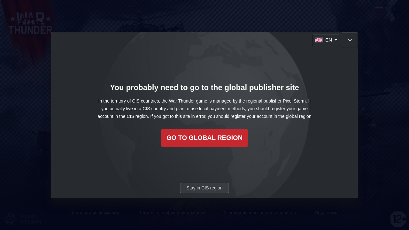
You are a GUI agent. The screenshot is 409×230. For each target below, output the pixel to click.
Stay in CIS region (205, 187)
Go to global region (204, 137)
